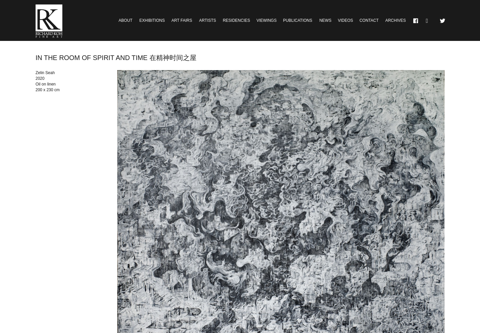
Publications (297, 20)
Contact (368, 20)
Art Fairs (182, 20)
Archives (395, 20)
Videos (345, 20)
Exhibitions (152, 20)
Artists (207, 20)
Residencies (236, 20)
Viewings (266, 20)
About (125, 20)
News (325, 20)
